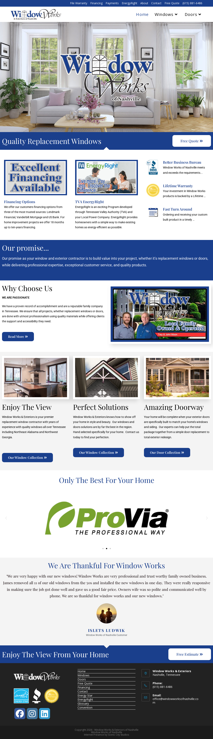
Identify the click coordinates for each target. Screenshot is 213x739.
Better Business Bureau (182, 162)
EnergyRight (129, 3)
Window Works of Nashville (106, 732)
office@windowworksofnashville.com (175, 700)
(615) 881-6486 (192, 3)
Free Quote (172, 3)
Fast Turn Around (177, 209)
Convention (85, 707)
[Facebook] (19, 713)
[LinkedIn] (44, 713)
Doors (82, 679)
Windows (83, 675)
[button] (6, 518)
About (144, 3)
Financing (96, 3)
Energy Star (85, 695)
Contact (156, 3)
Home (82, 671)
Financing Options (19, 201)
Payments (112, 3)
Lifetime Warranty (178, 185)
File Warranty (78, 3)
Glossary (83, 703)
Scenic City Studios (118, 734)
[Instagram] (32, 713)
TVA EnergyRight (89, 201)
